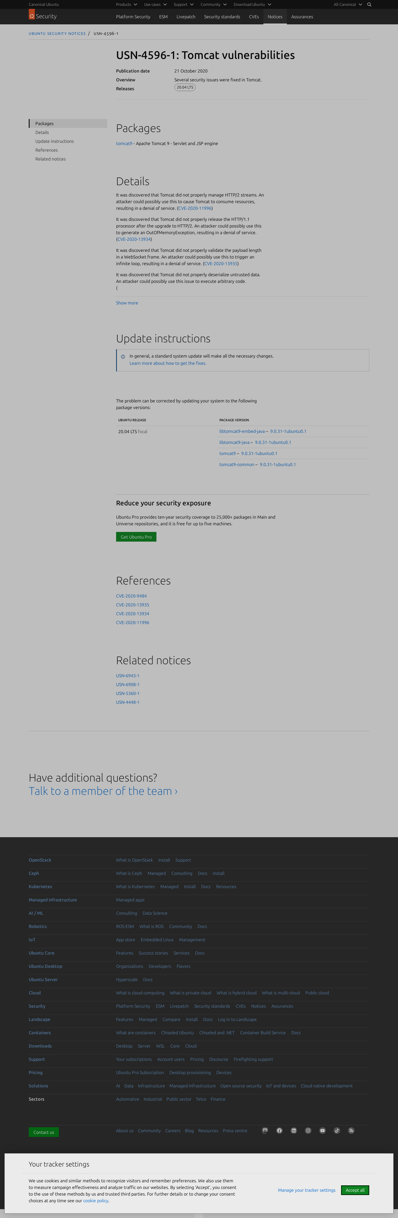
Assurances (302, 16)
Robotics (38, 926)
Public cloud (317, 992)
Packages (44, 123)
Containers (40, 1032)
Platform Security (133, 16)
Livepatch (186, 16)
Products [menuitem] (123, 4)
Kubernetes (40, 886)
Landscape (39, 1019)
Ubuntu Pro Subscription (140, 1072)
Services (182, 952)
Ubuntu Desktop (45, 966)
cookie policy (95, 1200)
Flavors (183, 966)
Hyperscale (127, 979)
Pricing (197, 1059)
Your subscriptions (134, 1059)
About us (124, 1130)
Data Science (155, 913)
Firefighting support (253, 1059)
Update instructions (54, 141)
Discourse (218, 1059)
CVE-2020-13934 (134, 239)
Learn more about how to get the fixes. (168, 363)
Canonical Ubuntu (44, 4)
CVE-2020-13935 (220, 263)
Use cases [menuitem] (152, 4)
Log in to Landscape (237, 1019)
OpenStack (40, 859)
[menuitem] (347, 4)
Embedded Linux (157, 939)
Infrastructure (151, 1085)
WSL (160, 1045)
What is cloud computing (140, 992)
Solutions (38, 1085)
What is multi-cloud (281, 992)
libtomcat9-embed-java (242, 431)
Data (128, 1085)
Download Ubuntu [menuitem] (249, 4)
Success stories (153, 952)
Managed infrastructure (53, 899)
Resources (226, 886)
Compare (171, 1019)
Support (183, 859)
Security (37, 1006)
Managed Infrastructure (192, 1085)
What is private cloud (190, 992)
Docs (202, 873)
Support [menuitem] (180, 4)
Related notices (50, 158)
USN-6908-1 (128, 684)
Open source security (241, 1085)
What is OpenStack (134, 859)
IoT (32, 939)
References (46, 150)
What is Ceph (129, 873)
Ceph (34, 873)
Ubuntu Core (41, 952)
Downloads (40, 1045)
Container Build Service (263, 1032)
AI (118, 1085)
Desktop (124, 1045)
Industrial (153, 1099)
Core (175, 1045)
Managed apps (130, 899)
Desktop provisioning (190, 1072)
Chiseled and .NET (217, 1032)
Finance (218, 1099)
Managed (157, 873)
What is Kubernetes (135, 886)
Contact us (43, 1132)
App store (125, 939)
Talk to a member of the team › (103, 791)
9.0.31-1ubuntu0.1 (288, 431)
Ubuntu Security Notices (57, 33)
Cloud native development (327, 1085)
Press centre (235, 1130)
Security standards (222, 16)
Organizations (129, 966)
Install (164, 859)
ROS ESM (125, 926)
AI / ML (36, 913)
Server (144, 1045)
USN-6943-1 (128, 675)
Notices (275, 16)
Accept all (355, 1190)
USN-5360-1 (128, 693)
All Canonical (345, 4)
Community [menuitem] (211, 4)
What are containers (136, 1032)
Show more (127, 302)
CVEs (254, 16)
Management (192, 939)
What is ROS (152, 926)
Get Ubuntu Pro (136, 536)
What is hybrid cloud (236, 992)
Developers (160, 966)
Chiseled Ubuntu (177, 1032)
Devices (224, 1072)
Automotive (127, 1099)
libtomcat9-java (234, 442)
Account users (171, 1059)
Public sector (179, 1099)
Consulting (181, 873)
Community (180, 926)
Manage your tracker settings (307, 1190)
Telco (201, 1099)
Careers (172, 1130)
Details (42, 132)
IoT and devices (281, 1085)
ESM (163, 16)
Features (124, 952)
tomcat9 (124, 143)
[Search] (369, 4)
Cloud (35, 992)
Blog (189, 1130)
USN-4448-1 (128, 702)
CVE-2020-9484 (131, 595)
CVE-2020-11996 (194, 208)
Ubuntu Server (43, 979)
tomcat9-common (236, 464)
